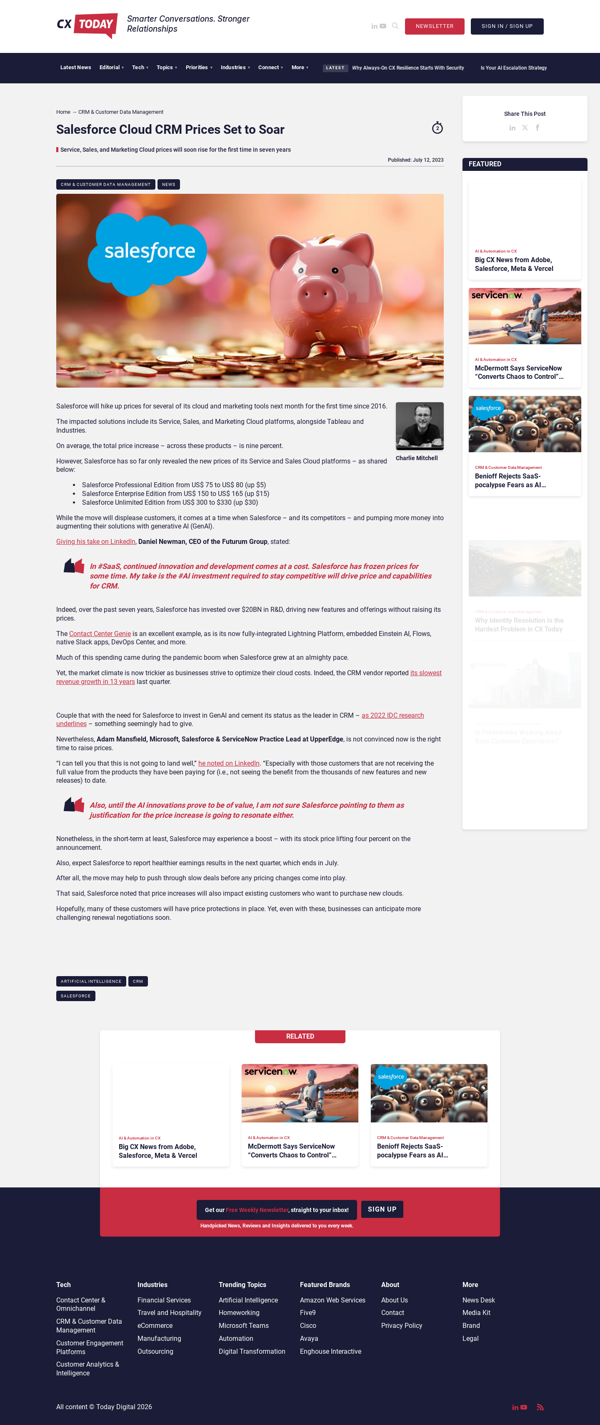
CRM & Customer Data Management (106, 184)
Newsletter (435, 26)
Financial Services (164, 1300)
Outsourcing (155, 1351)
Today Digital (115, 1407)
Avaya (309, 1338)
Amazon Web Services (332, 1300)
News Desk (478, 1300)
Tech (140, 67)
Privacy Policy (401, 1326)
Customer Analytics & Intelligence (87, 1368)
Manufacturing (159, 1338)
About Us (394, 1300)
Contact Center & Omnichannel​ (80, 1304)
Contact (392, 1313)
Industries (235, 67)
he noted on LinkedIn (229, 763)
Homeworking (239, 1313)
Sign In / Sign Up (507, 26)
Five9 (308, 1313)
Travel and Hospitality (170, 1313)
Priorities (199, 67)
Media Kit (476, 1313)
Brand (471, 1326)
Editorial (112, 67)
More (300, 67)
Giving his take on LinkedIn (95, 542)
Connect (270, 67)
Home (63, 112)
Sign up (382, 1209)
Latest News (75, 67)
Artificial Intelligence (91, 981)
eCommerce (155, 1326)
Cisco (308, 1326)
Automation (236, 1338)
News (168, 184)
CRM (138, 981)
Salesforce (76, 996)
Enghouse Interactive (330, 1351)
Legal (470, 1338)
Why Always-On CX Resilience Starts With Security (404, 68)
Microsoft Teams (244, 1326)
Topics (167, 67)
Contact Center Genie (100, 634)
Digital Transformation (252, 1351)
